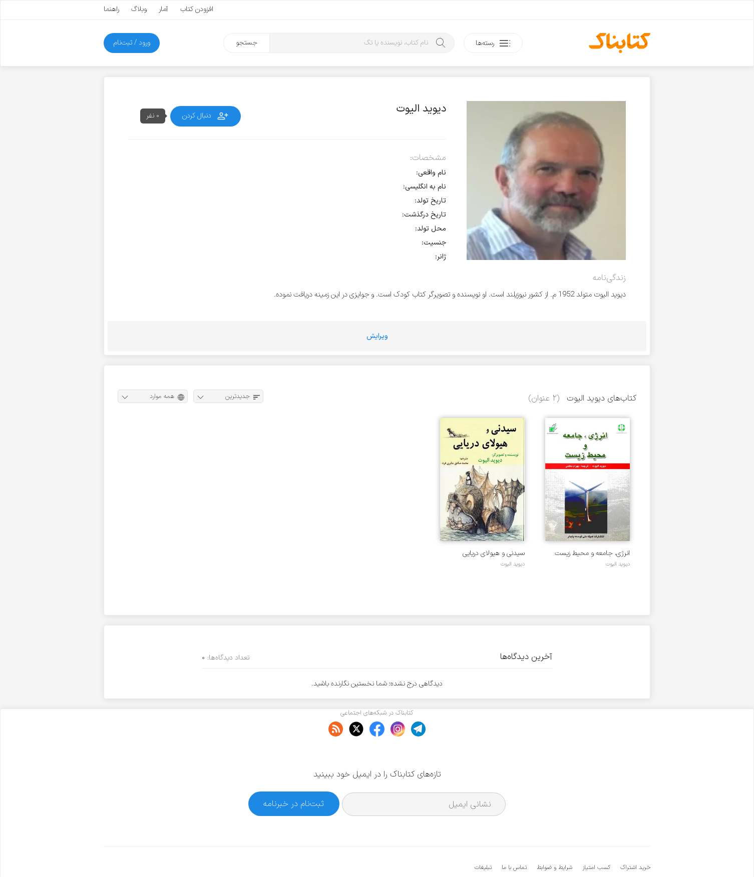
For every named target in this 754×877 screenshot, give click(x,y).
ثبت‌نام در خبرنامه (293, 773)
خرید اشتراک (635, 837)
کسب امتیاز (596, 837)
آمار (163, 9)
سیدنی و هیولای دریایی (494, 553)
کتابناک (597, 853)
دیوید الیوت (617, 564)
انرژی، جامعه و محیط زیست (592, 553)
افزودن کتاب (196, 9)
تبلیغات (483, 837)
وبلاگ (139, 9)
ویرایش (377, 336)
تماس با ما (514, 837)
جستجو (246, 43)
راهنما (111, 9)
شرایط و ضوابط (554, 837)
